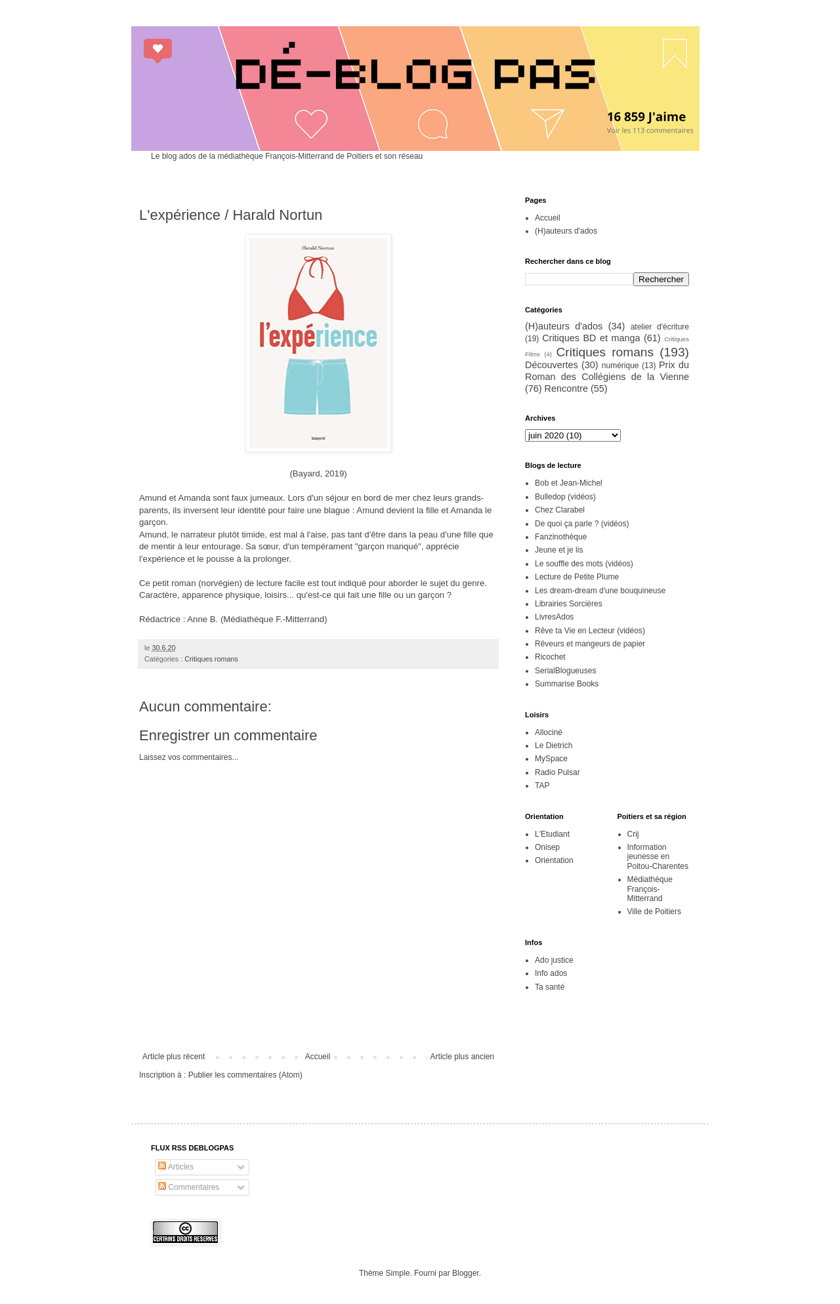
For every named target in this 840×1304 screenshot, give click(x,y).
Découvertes (551, 365)
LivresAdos (554, 616)
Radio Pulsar (557, 772)
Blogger (465, 1273)
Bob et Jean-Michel (568, 483)
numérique (620, 365)
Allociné (548, 732)
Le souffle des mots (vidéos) (584, 563)
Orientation (554, 860)
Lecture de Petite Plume (577, 576)
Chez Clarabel (560, 510)
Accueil (318, 1056)
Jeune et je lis (559, 550)
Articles (176, 1166)
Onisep (547, 847)
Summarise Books (566, 683)
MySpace (551, 758)
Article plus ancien (462, 1056)
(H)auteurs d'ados (566, 231)
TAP (542, 785)
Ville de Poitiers (654, 911)
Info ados (551, 973)
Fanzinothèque (561, 536)
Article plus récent (173, 1056)
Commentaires (188, 1187)
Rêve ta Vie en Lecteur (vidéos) (590, 630)
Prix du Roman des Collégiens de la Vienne (607, 371)
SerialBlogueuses (565, 670)
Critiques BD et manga (591, 338)
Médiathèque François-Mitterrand (650, 889)
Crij (633, 834)
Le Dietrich (553, 745)
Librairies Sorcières (568, 603)
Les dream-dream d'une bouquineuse (600, 590)
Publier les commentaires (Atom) (245, 1075)
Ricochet (550, 657)
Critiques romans (211, 659)
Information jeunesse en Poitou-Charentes (657, 857)
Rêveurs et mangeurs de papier (590, 643)
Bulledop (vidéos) (565, 496)
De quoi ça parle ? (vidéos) (582, 523)
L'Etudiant (552, 834)
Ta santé (549, 987)
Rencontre (566, 388)
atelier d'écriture (660, 326)
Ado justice (554, 960)
